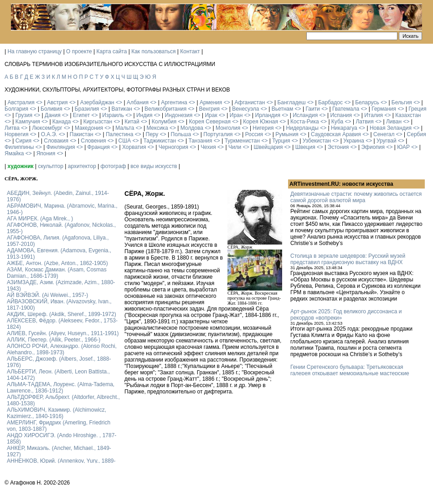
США (125, 141)
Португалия (217, 134)
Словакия (56, 141)
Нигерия (263, 128)
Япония (46, 153)
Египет (81, 115)
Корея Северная (210, 121)
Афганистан (249, 102)
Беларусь (367, 102)
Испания (341, 115)
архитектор (82, 166)
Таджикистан (159, 141)
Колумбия (164, 121)
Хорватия (134, 147)
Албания (138, 102)
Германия (383, 109)
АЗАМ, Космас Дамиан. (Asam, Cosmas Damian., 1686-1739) (57, 272)
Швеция (305, 147)
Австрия (57, 102)
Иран (236, 115)
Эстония (338, 147)
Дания (53, 115)
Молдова (191, 128)
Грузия (23, 115)
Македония (89, 128)
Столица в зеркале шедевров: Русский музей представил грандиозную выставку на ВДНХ (347, 259)
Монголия (228, 128)
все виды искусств (153, 166)
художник (20, 166)
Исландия (305, 115)
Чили (234, 147)
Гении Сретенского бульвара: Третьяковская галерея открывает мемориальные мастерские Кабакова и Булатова (349, 373)
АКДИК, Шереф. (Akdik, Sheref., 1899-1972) (61, 314)
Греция (417, 109)
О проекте (79, 51)
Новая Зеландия (391, 128)
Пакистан (81, 134)
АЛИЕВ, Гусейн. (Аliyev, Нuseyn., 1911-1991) (63, 333)
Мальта (124, 128)
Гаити (312, 109)
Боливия (51, 109)
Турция (281, 141)
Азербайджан (97, 102)
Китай (131, 121)
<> (39, 102)
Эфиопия (373, 147)
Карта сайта (112, 51)
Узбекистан (317, 141)
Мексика (157, 128)
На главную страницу (34, 51)
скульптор (50, 166)
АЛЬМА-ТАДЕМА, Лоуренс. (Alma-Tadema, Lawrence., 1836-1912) (60, 387)
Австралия (20, 102)
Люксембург (47, 128)
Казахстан (408, 115)
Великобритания (165, 109)
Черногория (173, 147)
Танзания (200, 141)
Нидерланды (302, 128)
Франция (99, 147)
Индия (144, 115)
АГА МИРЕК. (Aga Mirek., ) (40, 218)
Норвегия (17, 134)
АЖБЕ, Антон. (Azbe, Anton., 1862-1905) (57, 263)
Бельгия (402, 102)
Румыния (287, 134)
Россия (254, 134)
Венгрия (209, 109)
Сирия (23, 141)
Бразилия (87, 109)
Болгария (16, 109)
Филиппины (19, 147)
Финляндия (60, 147)
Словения (93, 141)
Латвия (364, 121)
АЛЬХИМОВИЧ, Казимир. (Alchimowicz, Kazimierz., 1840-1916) (56, 413)
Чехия (208, 147)
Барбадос (330, 102)
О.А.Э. (49, 134)
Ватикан (122, 109)
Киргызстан (97, 121)
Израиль (113, 115)
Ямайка (14, 153)
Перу (152, 134)
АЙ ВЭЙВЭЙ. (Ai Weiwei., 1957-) (47, 295)
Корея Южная (260, 121)
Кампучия (27, 121)
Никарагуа (344, 128)
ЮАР (403, 147)
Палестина (119, 134)
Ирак (211, 115)
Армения (211, 102)
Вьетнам (283, 109)
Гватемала (345, 109)
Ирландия (267, 115)
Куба (337, 121)
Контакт (190, 51)
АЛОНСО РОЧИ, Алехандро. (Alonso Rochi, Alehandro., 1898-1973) (62, 349)
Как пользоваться (153, 51)
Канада (61, 121)
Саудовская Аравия (336, 134)
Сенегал (383, 134)
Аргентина (174, 102)
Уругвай (386, 141)
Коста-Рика (304, 121)
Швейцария (268, 147)
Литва (12, 128)
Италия (373, 115)
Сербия (416, 134)
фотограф (113, 166)
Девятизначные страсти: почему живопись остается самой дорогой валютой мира (356, 197)
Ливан (394, 121)
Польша (181, 134)
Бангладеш (291, 102)
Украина (353, 141)
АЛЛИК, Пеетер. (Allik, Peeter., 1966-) (53, 340)
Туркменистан (242, 141)
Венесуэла (245, 109)
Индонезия (179, 115)
